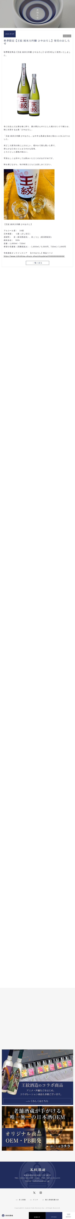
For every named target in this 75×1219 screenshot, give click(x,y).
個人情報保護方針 (52, 1200)
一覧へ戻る (38, 263)
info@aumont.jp (41, 1181)
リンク (35, 1200)
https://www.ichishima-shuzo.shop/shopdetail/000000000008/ (34, 256)
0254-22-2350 (26, 1178)
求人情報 (22, 1200)
